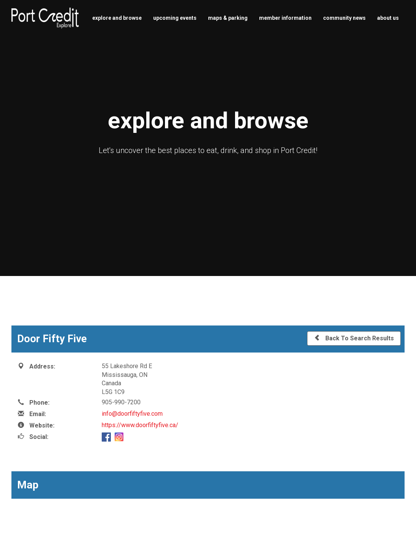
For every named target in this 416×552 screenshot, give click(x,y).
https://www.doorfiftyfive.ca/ (140, 425)
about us (388, 18)
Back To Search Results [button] (354, 338)
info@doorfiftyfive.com (132, 413)
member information (285, 18)
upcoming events (175, 18)
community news (344, 18)
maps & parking (228, 18)
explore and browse (117, 18)
